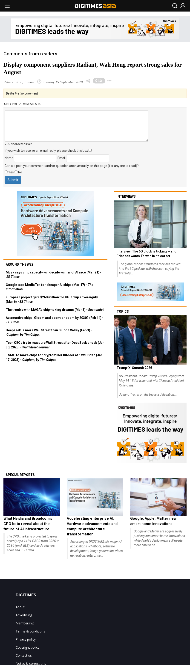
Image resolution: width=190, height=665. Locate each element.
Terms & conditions (30, 631)
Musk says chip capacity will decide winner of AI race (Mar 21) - (53, 274)
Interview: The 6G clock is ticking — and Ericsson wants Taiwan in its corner (146, 253)
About (20, 607)
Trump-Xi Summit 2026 (134, 368)
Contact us (24, 655)
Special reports (20, 475)
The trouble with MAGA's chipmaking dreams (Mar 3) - (55, 310)
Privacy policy (26, 639)
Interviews (126, 196)
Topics (123, 311)
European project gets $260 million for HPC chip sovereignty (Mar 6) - (52, 299)
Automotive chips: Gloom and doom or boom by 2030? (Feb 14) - (55, 320)
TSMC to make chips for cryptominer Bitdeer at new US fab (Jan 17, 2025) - (54, 357)
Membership (25, 623)
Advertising (24, 615)
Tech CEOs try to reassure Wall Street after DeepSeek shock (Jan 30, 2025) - (55, 345)
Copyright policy (27, 647)
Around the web (20, 264)
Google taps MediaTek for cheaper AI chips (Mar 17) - (49, 287)
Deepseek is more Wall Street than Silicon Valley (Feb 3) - (49, 332)
